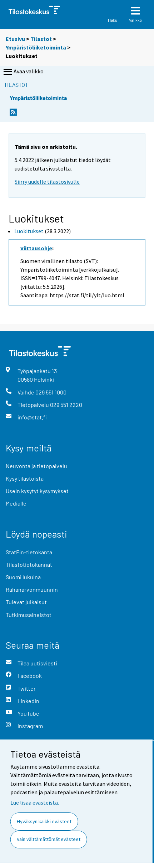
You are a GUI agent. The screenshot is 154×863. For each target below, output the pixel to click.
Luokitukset (29, 231)
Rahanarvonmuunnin (32, 589)
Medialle (16, 503)
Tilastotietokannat (29, 564)
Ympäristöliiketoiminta (36, 47)
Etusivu (15, 38)
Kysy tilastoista (25, 478)
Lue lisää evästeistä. (34, 802)
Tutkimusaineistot (28, 614)
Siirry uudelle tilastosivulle (47, 181)
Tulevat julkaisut (26, 601)
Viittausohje (36, 248)
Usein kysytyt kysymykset (37, 490)
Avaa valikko (23, 72)
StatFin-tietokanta (29, 552)
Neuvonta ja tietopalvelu (36, 465)
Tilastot (41, 38)
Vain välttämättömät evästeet (48, 839)
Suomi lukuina (23, 577)
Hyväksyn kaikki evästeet (44, 821)
